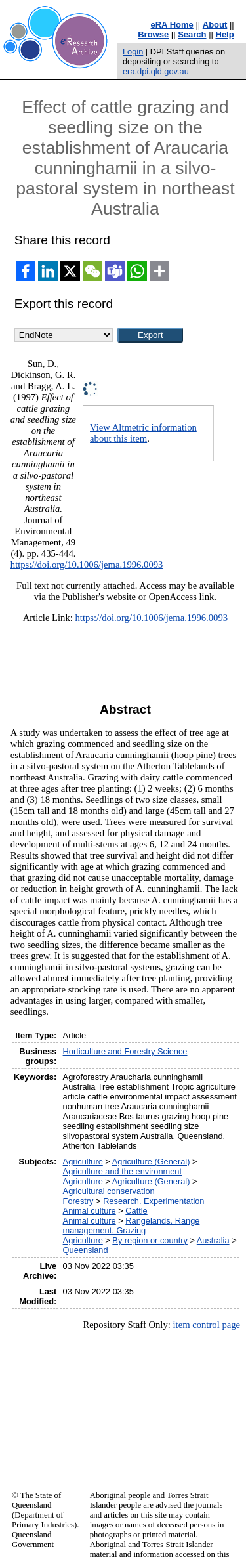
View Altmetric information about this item (143, 433)
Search (192, 34)
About (215, 25)
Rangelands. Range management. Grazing (131, 1225)
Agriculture (83, 1161)
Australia (213, 1240)
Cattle (136, 1211)
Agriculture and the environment (122, 1171)
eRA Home (172, 25)
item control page (206, 1324)
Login (133, 51)
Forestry (78, 1201)
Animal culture (89, 1211)
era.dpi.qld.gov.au (156, 71)
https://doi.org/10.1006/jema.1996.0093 (86, 564)
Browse (153, 34)
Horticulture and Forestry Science (125, 1051)
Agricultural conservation (109, 1191)
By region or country (150, 1240)
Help (225, 34)
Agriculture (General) (151, 1161)
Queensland (85, 1250)
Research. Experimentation (153, 1201)
